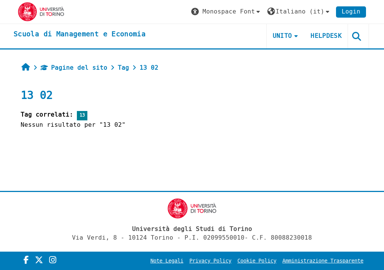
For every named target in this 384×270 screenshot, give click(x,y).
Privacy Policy (210, 261)
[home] (80, 34)
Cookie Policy (256, 261)
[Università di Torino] (41, 11)
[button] (226, 12)
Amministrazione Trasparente (322, 261)
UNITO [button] (282, 36)
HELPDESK (326, 36)
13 (82, 115)
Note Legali (166, 261)
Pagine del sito (73, 67)
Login (351, 11)
